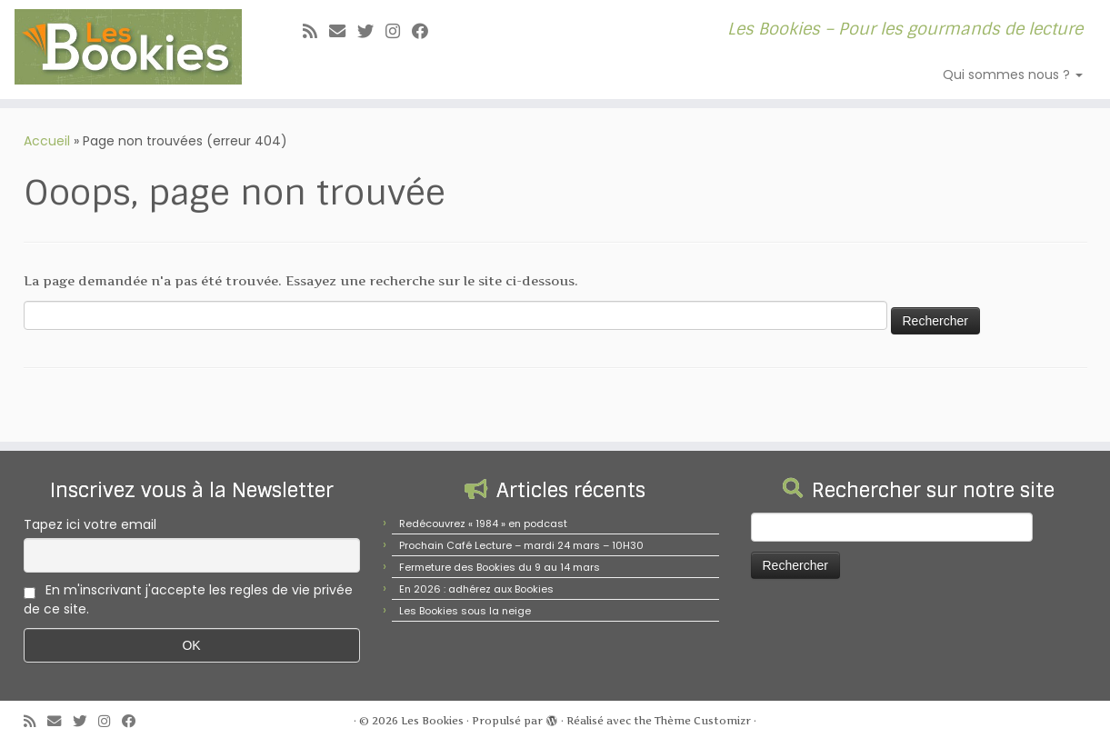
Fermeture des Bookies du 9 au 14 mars (499, 567)
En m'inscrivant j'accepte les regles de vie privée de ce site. (188, 599)
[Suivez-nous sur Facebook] (426, 31)
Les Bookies (432, 720)
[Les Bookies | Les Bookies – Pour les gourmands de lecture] (128, 47)
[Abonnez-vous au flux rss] (316, 31)
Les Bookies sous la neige (465, 610)
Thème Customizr (703, 720)
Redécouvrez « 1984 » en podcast (483, 523)
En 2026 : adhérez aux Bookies (476, 589)
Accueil (47, 141)
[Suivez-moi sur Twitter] (371, 31)
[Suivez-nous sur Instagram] (398, 31)
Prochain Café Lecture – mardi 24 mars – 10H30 (521, 545)
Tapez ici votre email (90, 524)
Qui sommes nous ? (1013, 74)
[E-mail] (343, 31)
